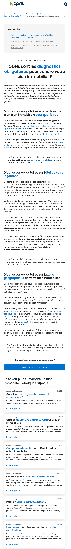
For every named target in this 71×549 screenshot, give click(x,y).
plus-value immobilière (40, 160)
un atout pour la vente (49, 134)
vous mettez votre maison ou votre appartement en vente (30, 127)
